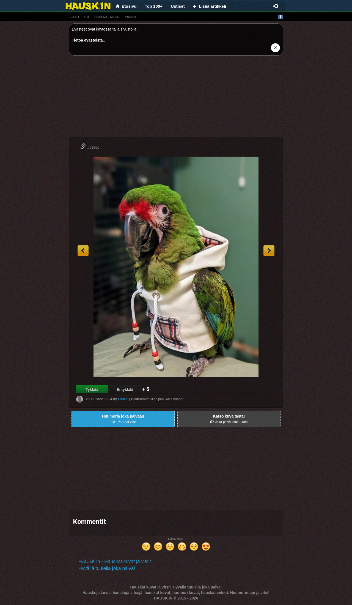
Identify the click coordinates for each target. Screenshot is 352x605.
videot (131, 16)
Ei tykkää (125, 389)
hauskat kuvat (107, 16)
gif (87, 16)
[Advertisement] (176, 98)
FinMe (122, 399)
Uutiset (178, 6)
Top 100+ (154, 6)
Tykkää (92, 389)
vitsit (74, 16)
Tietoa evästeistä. (88, 40)
